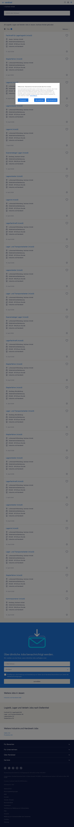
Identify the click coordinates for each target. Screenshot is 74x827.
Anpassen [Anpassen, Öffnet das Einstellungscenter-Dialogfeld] (23, 100)
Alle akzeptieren (52, 100)
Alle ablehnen (39, 100)
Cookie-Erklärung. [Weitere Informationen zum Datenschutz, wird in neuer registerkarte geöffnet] (33, 95)
